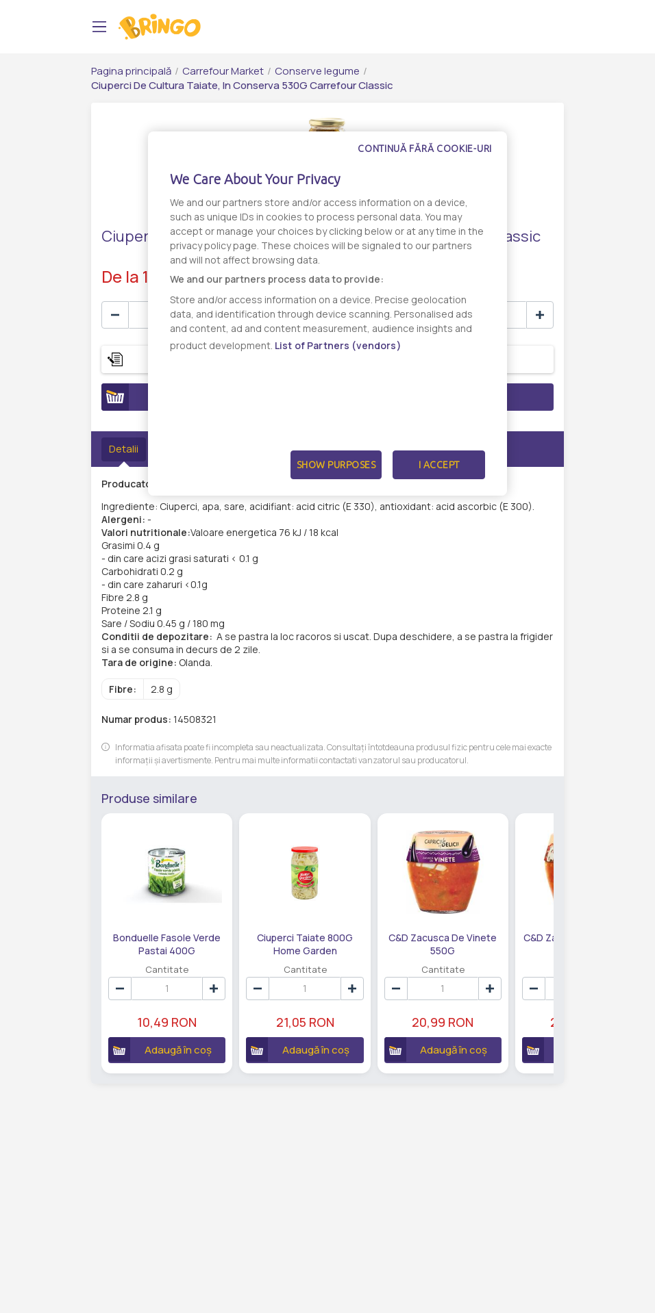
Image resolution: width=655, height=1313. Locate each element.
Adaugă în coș (160, 1049)
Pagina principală (131, 71)
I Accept (439, 464)
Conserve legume (317, 71)
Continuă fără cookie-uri (425, 148)
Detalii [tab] (123, 449)
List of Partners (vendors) (338, 345)
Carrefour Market (223, 71)
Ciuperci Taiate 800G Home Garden (305, 943)
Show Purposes (336, 464)
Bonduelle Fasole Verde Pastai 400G (167, 943)
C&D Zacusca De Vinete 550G (442, 943)
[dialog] (327, 313)
